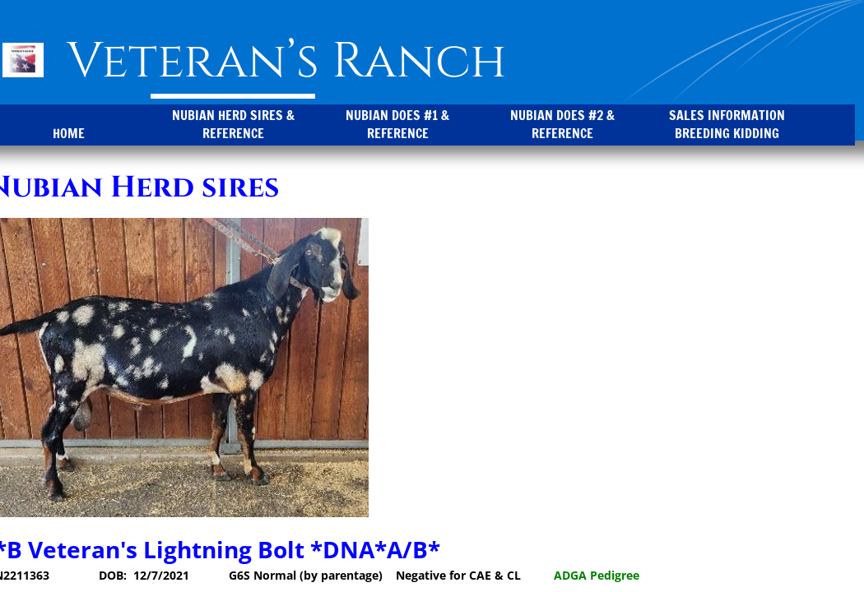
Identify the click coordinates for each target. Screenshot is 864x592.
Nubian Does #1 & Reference (397, 124)
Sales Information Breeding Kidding (727, 124)
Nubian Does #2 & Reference (562, 124)
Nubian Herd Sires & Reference (233, 124)
